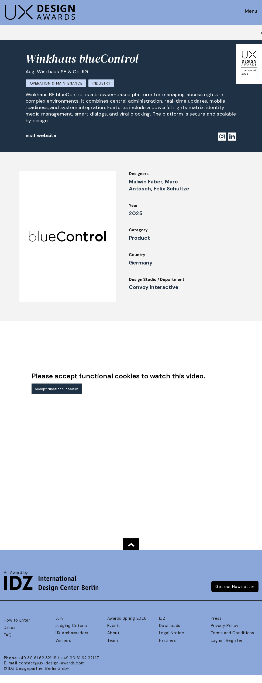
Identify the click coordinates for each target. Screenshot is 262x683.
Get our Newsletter (234, 586)
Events (114, 625)
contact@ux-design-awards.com (52, 663)
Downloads (169, 625)
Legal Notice (171, 633)
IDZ (162, 618)
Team (112, 640)
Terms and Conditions (232, 633)
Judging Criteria (71, 625)
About (113, 633)
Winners (63, 640)
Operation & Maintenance (56, 83)
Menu (251, 11)
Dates (10, 627)
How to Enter (17, 620)
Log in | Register (227, 640)
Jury (60, 618)
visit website (41, 135)
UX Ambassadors (72, 633)
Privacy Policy (225, 625)
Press (216, 618)
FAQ (8, 635)
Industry (101, 83)
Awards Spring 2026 (127, 618)
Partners (167, 640)
